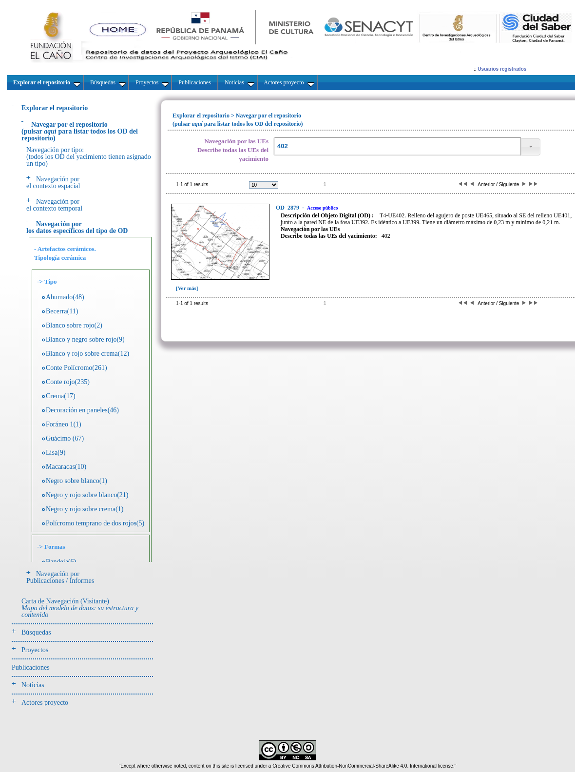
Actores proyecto (44, 702)
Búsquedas (36, 632)
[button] (530, 146)
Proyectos (34, 650)
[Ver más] (187, 288)
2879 (288, 207)
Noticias (32, 685)
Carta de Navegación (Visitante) (79, 608)
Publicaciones (31, 667)
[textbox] (397, 146)
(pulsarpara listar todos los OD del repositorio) (79, 131)
